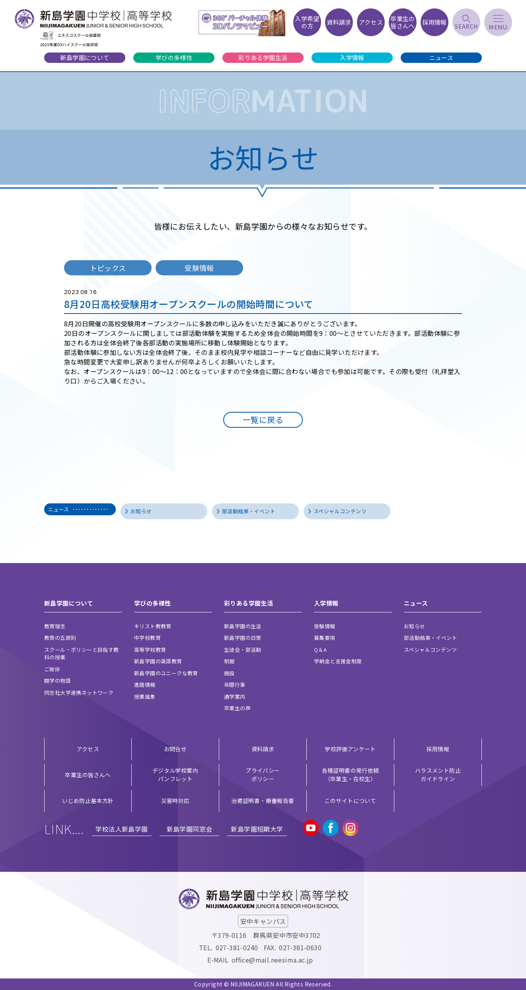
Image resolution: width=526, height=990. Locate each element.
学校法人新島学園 (121, 829)
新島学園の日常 (242, 637)
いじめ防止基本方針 (88, 801)
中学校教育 (147, 637)
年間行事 (234, 684)
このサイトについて (350, 801)
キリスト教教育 (152, 626)
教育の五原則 (60, 637)
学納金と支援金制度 (338, 661)
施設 (229, 673)
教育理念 (55, 626)
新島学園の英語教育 (158, 661)
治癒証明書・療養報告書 (262, 801)
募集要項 (324, 637)
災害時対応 (175, 801)
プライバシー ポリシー (262, 774)
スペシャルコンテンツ (340, 511)
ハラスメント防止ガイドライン (438, 774)
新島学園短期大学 (257, 829)
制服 (229, 661)
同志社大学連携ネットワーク (78, 692)
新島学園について (84, 57)
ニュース (441, 57)
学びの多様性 (174, 57)
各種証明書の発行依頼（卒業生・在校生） (350, 774)
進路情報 (145, 684)
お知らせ (141, 511)
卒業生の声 (237, 708)
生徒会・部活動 (242, 649)
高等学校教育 (150, 649)
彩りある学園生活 (262, 57)
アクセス (88, 749)
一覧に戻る (263, 419)
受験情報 (324, 626)
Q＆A (320, 649)
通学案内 (234, 696)
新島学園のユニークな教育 (166, 673)
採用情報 (438, 749)
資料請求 (263, 749)
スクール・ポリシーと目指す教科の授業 (81, 653)
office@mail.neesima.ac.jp (272, 960)
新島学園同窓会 (189, 829)
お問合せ (175, 749)
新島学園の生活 (242, 626)
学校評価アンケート (350, 749)
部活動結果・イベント (248, 511)
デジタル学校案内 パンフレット (175, 774)
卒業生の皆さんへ (88, 775)
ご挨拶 (52, 669)
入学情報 (352, 57)
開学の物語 (57, 680)
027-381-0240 (237, 947)
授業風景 (145, 696)
